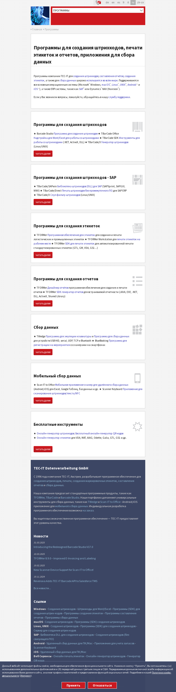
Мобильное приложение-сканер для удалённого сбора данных (91, 384)
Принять (73, 685)
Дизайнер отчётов (57, 287)
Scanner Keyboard (45, 647)
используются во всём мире (102, 80)
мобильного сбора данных (71, 506)
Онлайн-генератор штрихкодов (55, 433)
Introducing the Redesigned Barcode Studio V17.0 (63, 547)
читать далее (43, 153)
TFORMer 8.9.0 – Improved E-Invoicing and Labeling (65, 558)
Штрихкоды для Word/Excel (94, 609)
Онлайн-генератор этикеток (54, 437)
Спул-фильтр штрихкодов (65, 195)
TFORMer (39, 497)
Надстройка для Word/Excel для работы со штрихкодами (66, 138)
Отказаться (102, 685)
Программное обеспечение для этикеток (71, 235)
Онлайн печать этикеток (68, 656)
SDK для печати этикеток (79, 243)
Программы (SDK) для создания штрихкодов (108, 626)
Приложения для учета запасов (114, 643)
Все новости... (42, 588)
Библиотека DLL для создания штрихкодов (67, 634)
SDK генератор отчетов (70, 292)
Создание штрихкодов (62, 609)
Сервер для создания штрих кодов (55, 630)
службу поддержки (119, 97)
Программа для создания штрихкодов (76, 133)
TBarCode (52, 497)
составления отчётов (112, 76)
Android (132, 84)
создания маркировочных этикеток (95, 481)
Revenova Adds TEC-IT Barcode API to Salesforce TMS (65, 581)
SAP (81, 89)
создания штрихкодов (85, 76)
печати (67, 481)
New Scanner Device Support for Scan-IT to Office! (63, 570)
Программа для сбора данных (111, 336)
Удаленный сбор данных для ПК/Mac (70, 643)
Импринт (26, 675)
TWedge (93, 502)
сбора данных (67, 80)
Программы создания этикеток (83, 613)
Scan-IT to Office (110, 502)
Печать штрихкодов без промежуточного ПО (87, 190)
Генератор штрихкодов (114, 142)
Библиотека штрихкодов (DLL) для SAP (79, 186)
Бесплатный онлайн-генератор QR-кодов (99, 433)
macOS (106, 84)
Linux (115, 84)
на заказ (88, 510)
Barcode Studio (70, 497)
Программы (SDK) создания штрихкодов (100, 622)
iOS (36, 89)
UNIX (122, 84)
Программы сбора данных (61, 617)
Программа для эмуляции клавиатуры (68, 336)
